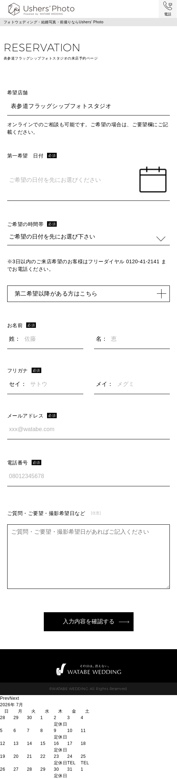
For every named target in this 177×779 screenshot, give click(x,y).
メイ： (104, 384)
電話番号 (17, 463)
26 (2, 769)
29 (42, 769)
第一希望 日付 (25, 156)
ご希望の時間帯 (25, 224)
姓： (15, 339)
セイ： (18, 384)
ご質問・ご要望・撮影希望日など (46, 513)
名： (102, 339)
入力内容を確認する (89, 621)
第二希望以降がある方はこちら (90, 293)
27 (15, 769)
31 (69, 769)
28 (29, 769)
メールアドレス (25, 416)
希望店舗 (17, 92)
